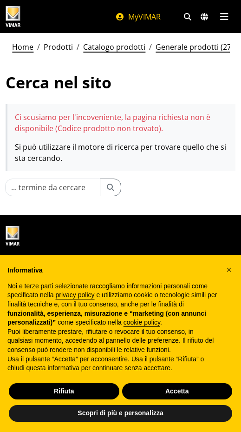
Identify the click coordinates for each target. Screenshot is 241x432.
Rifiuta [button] (64, 391)
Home (22, 47)
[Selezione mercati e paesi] (204, 16)
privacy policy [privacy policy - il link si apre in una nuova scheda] (75, 295)
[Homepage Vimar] (13, 16)
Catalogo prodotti (114, 47)
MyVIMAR (138, 17)
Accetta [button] (177, 391)
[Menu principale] (224, 16)
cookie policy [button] (142, 322)
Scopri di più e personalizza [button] (120, 413)
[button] (228, 269)
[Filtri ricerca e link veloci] (187, 16)
